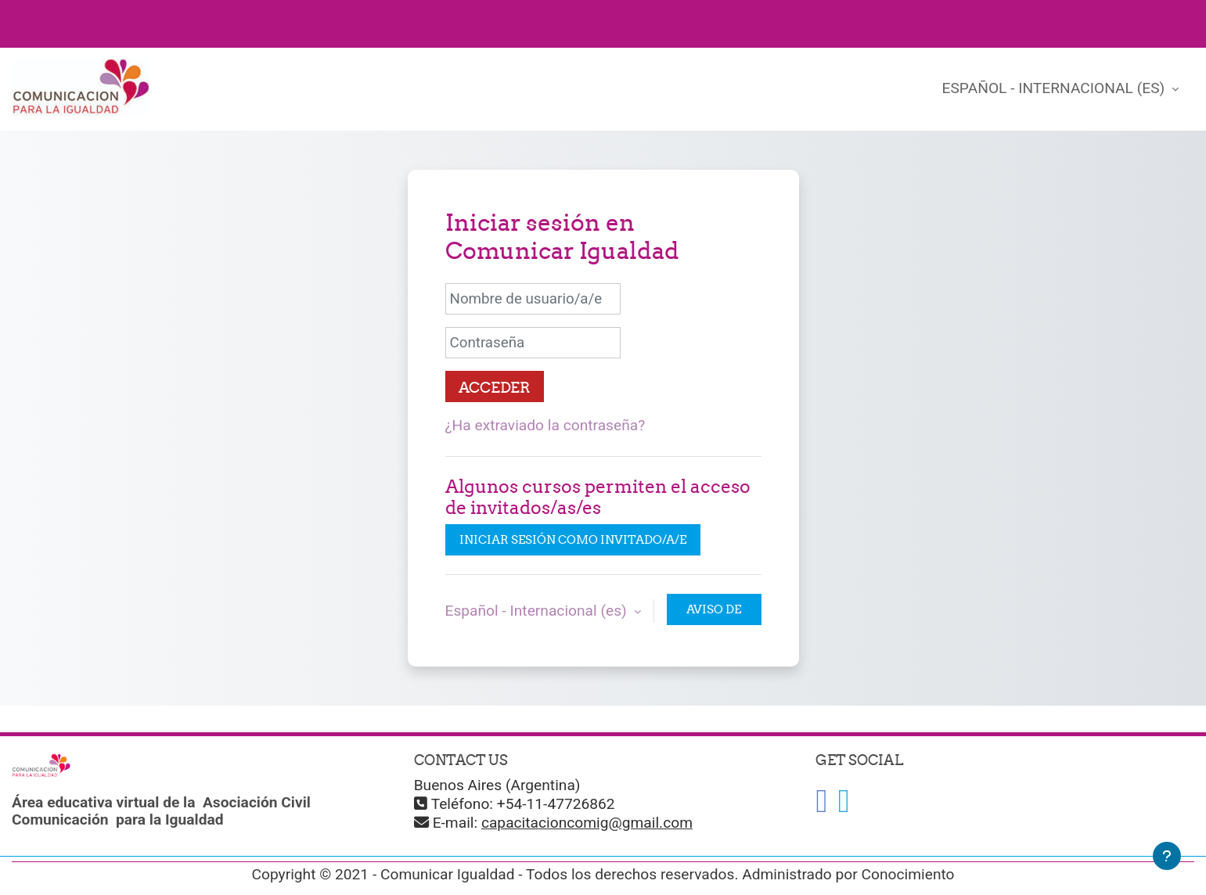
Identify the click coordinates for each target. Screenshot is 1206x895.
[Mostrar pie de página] (1167, 856)
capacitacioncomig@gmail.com (587, 823)
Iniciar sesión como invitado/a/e (572, 539)
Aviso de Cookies (713, 613)
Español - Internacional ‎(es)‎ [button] (538, 611)
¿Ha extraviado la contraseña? (545, 425)
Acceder (495, 387)
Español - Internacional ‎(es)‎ (1055, 88)
